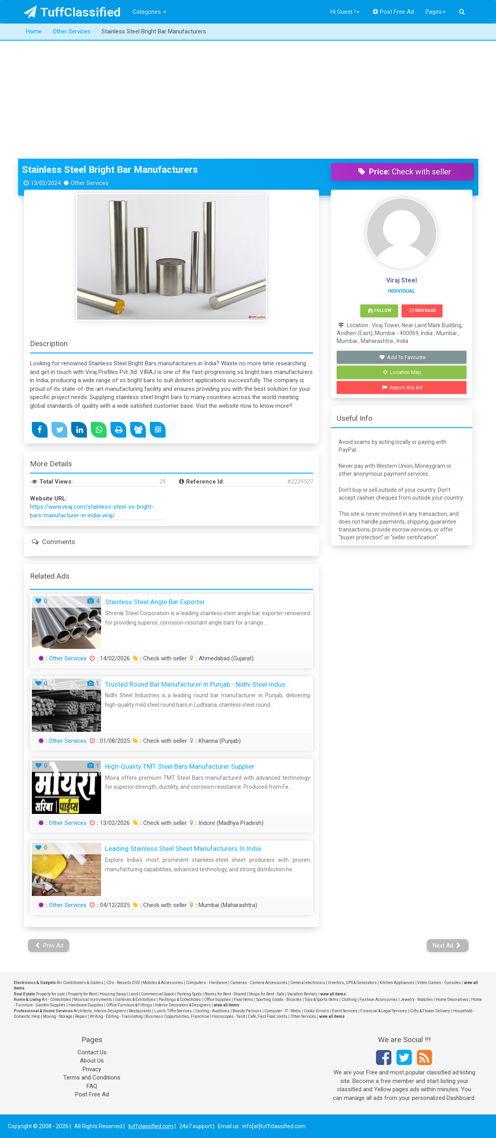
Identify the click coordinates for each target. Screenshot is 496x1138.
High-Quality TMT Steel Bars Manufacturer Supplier (179, 766)
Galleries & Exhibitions (135, 999)
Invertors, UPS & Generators (352, 982)
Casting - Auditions (212, 1011)
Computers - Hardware (206, 982)
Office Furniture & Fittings (129, 1005)
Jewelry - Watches (416, 999)
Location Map (402, 372)
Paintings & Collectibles (180, 999)
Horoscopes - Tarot (228, 1016)
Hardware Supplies (85, 1005)
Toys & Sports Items (321, 999)
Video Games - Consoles (439, 982)
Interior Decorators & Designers (183, 1005)
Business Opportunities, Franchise (177, 1016)
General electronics (307, 982)
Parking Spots (189, 994)
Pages (436, 11)
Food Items (243, 999)
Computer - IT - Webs (282, 1011)
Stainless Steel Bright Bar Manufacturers (110, 170)
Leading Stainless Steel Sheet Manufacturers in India (183, 848)
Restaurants (140, 1011)
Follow (379, 310)
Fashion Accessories (379, 999)
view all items (333, 994)
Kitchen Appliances (397, 982)
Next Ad (447, 945)
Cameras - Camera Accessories (259, 982)
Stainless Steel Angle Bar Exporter (155, 602)
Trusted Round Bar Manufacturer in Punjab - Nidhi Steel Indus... (197, 684)
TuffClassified (72, 12)
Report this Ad (402, 387)
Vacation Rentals (302, 994)
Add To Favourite (402, 357)
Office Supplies (217, 999)
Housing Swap (113, 994)
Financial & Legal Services (383, 1011)
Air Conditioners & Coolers (80, 982)
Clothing (349, 999)
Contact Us (92, 1052)
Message (422, 310)
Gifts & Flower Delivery (430, 1011)
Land (133, 994)
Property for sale (50, 994)
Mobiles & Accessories (163, 982)
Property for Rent (82, 994)
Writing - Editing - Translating (116, 1016)
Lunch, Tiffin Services (173, 1011)
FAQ (92, 1086)
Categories (149, 11)
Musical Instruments (93, 999)
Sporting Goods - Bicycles (279, 999)
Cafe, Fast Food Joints (268, 1016)
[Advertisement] (248, 100)
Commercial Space (157, 994)
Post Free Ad (393, 11)
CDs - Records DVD (123, 982)
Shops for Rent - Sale (266, 994)
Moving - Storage (57, 1016)
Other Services (68, 658)
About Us (92, 1060)
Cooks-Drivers (316, 1011)
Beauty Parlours (247, 1011)
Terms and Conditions (91, 1077)
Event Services (345, 1011)
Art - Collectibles (56, 999)
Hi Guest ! (345, 11)
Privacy (92, 1069)
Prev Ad (49, 945)
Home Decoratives (452, 999)
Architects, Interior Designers (100, 1011)
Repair (81, 1016)
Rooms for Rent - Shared (225, 994)
